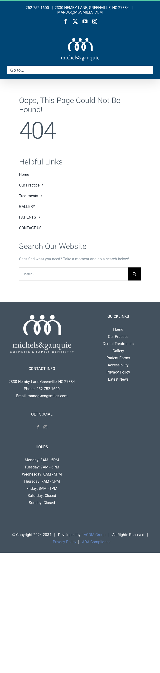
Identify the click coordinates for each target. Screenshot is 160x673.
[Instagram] (45, 427)
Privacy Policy (118, 372)
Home (118, 329)
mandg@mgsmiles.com (48, 396)
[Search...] (73, 273)
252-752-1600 (37, 7)
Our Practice (118, 336)
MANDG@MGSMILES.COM (80, 12)
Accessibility (118, 365)
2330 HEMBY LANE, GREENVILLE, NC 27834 (92, 7)
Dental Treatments (118, 343)
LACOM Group (94, 535)
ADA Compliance (96, 542)
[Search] (134, 273)
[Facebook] (38, 427)
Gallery (118, 351)
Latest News (118, 379)
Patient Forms (118, 358)
